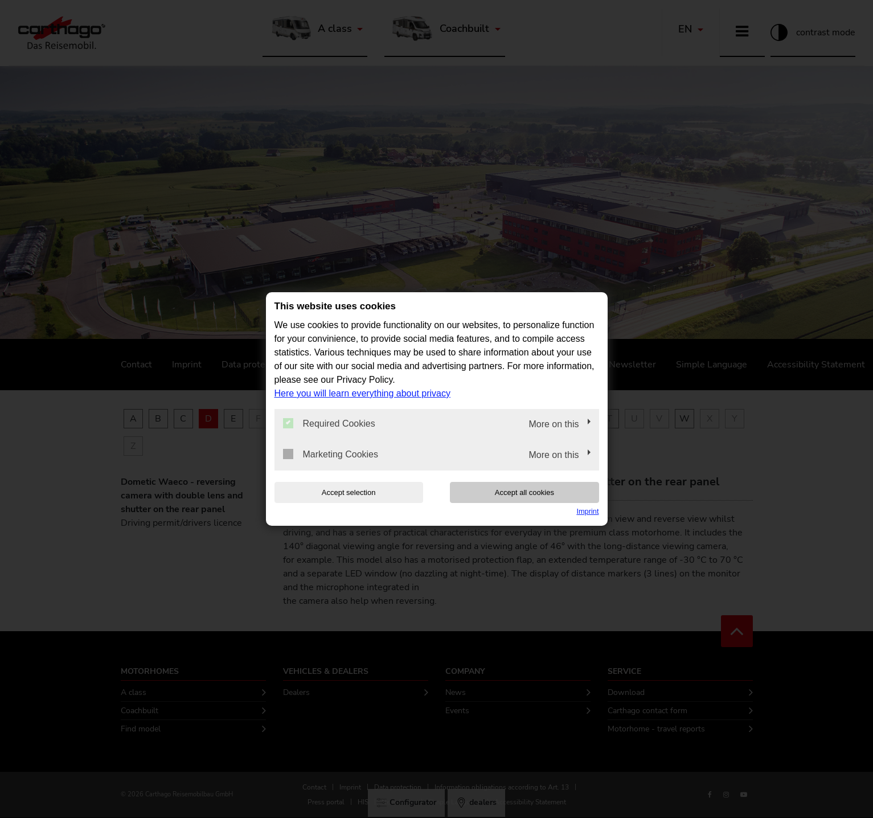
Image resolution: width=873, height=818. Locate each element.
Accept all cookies (525, 492)
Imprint (587, 511)
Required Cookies (329, 423)
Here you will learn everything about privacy (362, 393)
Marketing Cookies (331, 454)
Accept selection (347, 492)
